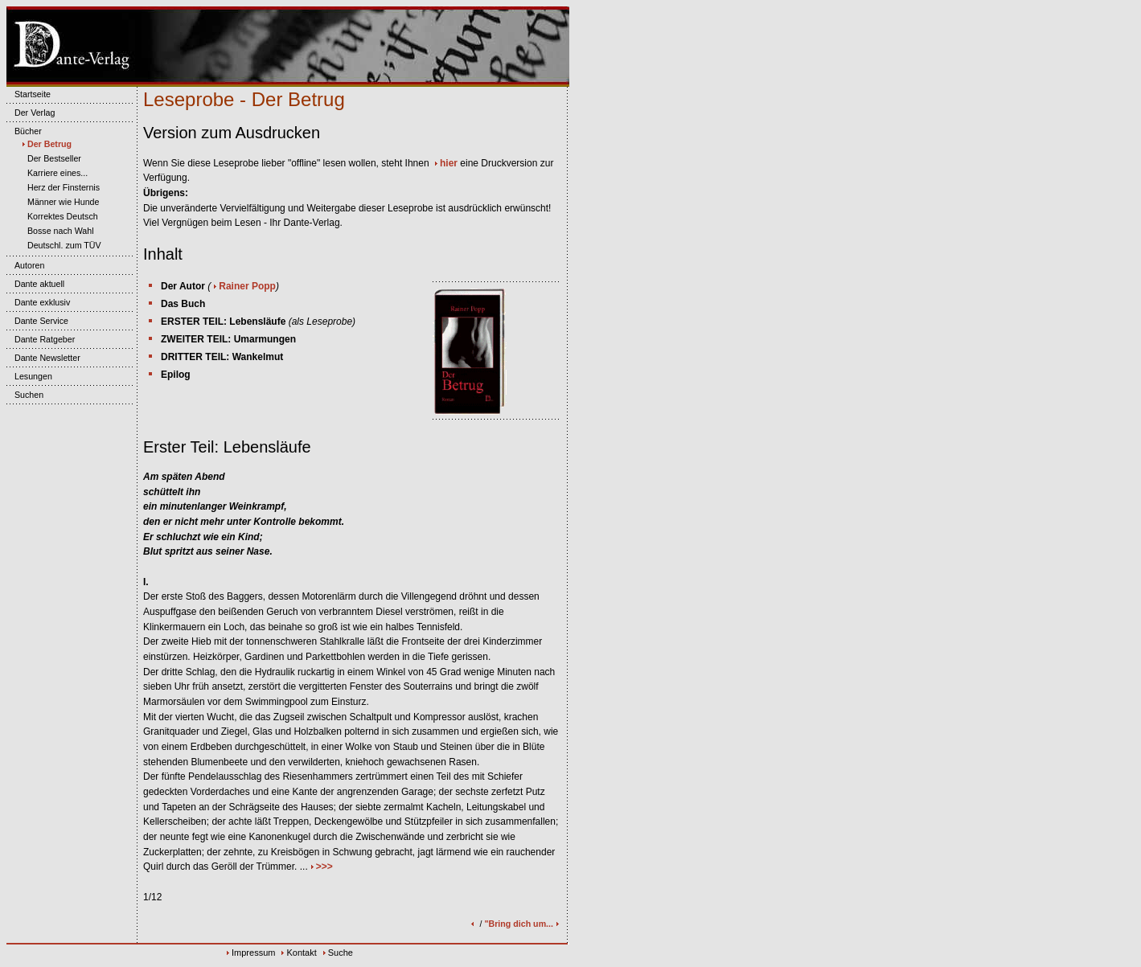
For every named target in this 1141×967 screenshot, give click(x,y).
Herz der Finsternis (59, 187)
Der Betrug (45, 144)
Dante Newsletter (43, 358)
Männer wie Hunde (59, 202)
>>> (324, 866)
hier (449, 163)
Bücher (24, 131)
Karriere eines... (53, 173)
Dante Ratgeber (40, 339)
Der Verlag (30, 112)
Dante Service (37, 321)
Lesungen (29, 376)
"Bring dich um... (522, 923)
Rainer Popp (247, 286)
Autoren (25, 265)
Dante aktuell (35, 284)
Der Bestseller (50, 158)
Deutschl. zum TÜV (60, 245)
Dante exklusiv (38, 302)
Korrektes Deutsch (58, 216)
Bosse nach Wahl (56, 231)
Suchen (24, 395)
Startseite (28, 94)
